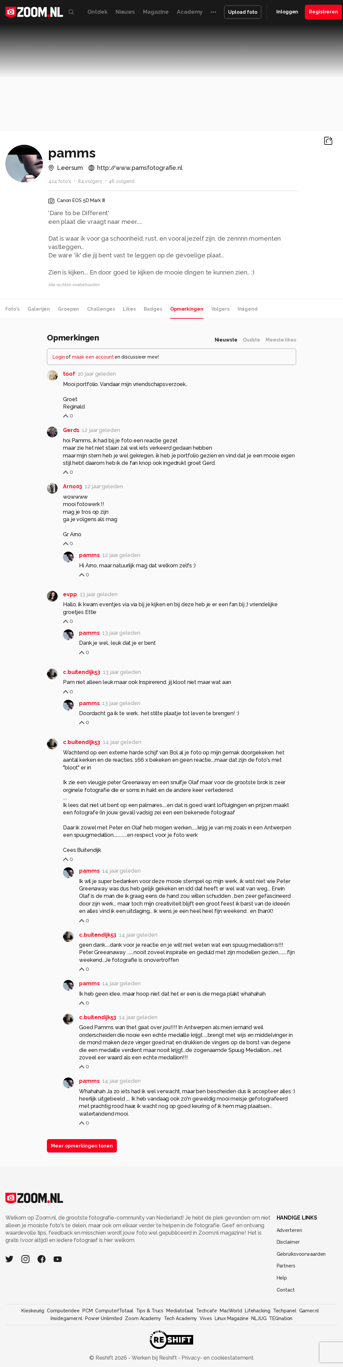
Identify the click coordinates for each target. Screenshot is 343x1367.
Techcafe (206, 1310)
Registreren (323, 11)
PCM (87, 1310)
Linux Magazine (232, 1318)
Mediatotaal (179, 1310)
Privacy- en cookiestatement (217, 1358)
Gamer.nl (309, 1310)
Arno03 (72, 486)
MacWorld (231, 1310)
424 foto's (59, 181)
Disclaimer (288, 1242)
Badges (153, 309)
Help (282, 1278)
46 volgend (121, 181)
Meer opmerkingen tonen (82, 1145)
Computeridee (63, 1310)
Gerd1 (71, 430)
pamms (89, 555)
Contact (286, 1290)
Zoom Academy (143, 1318)
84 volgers (90, 181)
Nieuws (125, 12)
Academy (190, 12)
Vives (206, 1318)
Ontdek (97, 12)
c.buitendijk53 (81, 672)
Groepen (68, 309)
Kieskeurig (32, 1310)
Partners (286, 1265)
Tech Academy (180, 1318)
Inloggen (287, 11)
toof (69, 374)
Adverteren (289, 1230)
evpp (70, 594)
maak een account (93, 357)
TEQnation (280, 1318)
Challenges (101, 309)
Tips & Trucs (150, 1310)
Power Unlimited (103, 1318)
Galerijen (38, 309)
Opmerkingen (186, 309)
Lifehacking (257, 1310)
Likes (129, 309)
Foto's (12, 309)
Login (59, 357)
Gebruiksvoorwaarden (301, 1254)
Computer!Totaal (114, 1310)
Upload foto (242, 12)
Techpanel (284, 1310)
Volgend (247, 309)
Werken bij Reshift (154, 1358)
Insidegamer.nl (66, 1318)
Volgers (220, 309)
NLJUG (258, 1318)
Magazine (156, 12)
